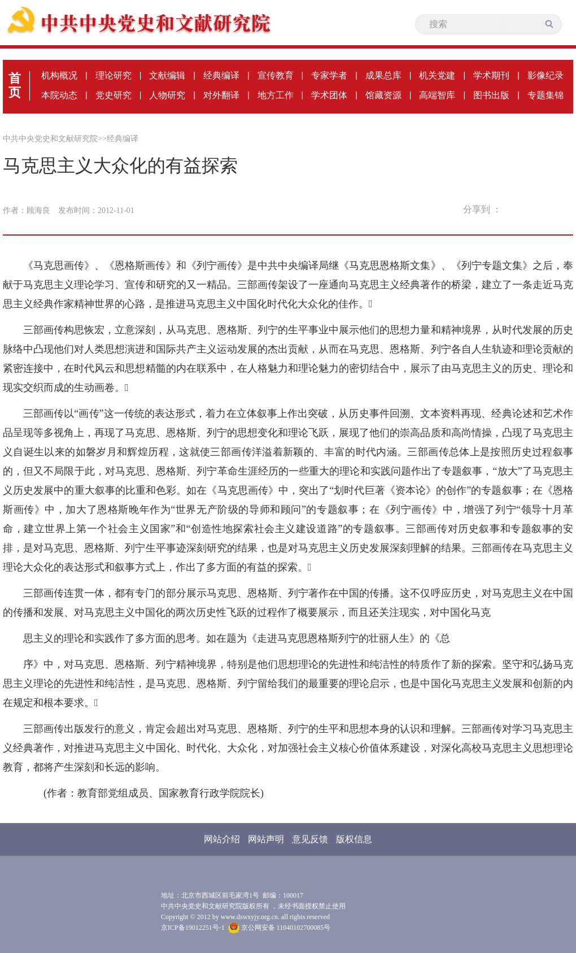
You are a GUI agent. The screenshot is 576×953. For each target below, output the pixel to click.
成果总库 (383, 75)
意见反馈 (310, 839)
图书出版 (491, 95)
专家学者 (329, 75)
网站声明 (266, 839)
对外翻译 (221, 95)
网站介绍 (222, 839)
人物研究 (167, 95)
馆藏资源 (383, 95)
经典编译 (221, 75)
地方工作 (276, 95)
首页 (14, 85)
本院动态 (59, 95)
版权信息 (354, 839)
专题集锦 (545, 95)
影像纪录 (545, 75)
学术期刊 (491, 75)
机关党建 (437, 75)
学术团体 (329, 95)
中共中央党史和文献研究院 (50, 138)
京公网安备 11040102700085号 (279, 928)
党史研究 (113, 95)
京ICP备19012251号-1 (193, 928)
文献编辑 (167, 75)
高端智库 (437, 95)
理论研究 (113, 75)
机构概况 (59, 75)
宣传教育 (276, 75)
